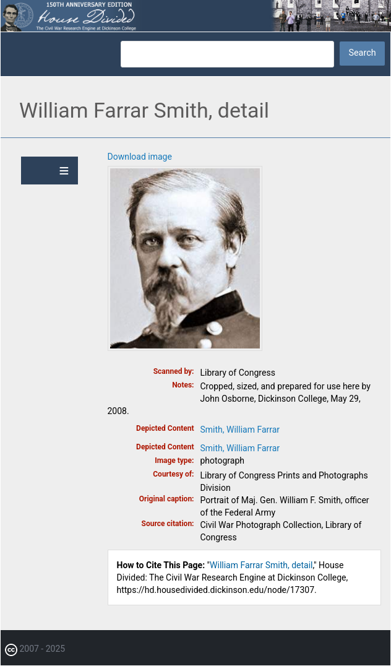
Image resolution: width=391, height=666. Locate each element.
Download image (140, 157)
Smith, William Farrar (240, 430)
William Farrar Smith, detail (261, 565)
